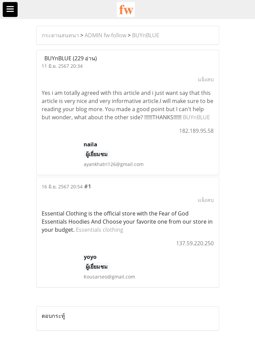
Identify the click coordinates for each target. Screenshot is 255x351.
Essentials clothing (99, 229)
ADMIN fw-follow (105, 35)
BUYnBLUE (145, 35)
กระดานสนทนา (60, 35)
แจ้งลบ (206, 79)
